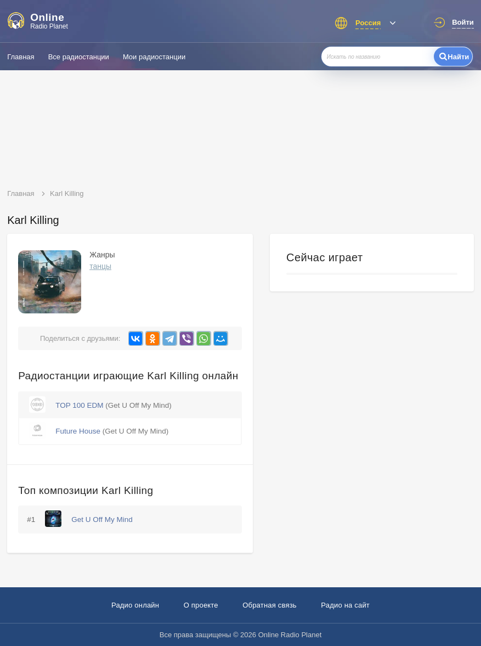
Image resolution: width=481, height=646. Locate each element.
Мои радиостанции (154, 57)
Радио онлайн (135, 605)
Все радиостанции (78, 57)
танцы (100, 266)
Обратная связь (269, 605)
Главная (20, 57)
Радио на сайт (345, 605)
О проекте (201, 605)
